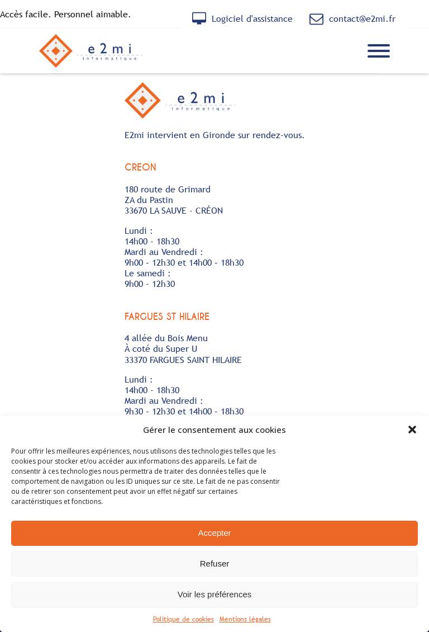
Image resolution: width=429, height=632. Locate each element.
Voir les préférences (215, 594)
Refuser (215, 563)
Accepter (214, 532)
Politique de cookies (183, 619)
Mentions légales (245, 619)
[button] (412, 429)
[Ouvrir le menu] (379, 51)
